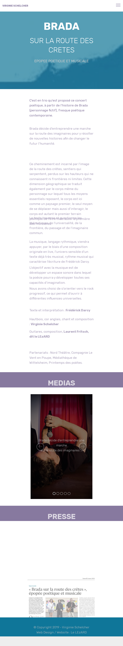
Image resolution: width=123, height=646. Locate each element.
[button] (40, 446)
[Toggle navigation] (118, 5)
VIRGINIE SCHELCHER (15, 5)
